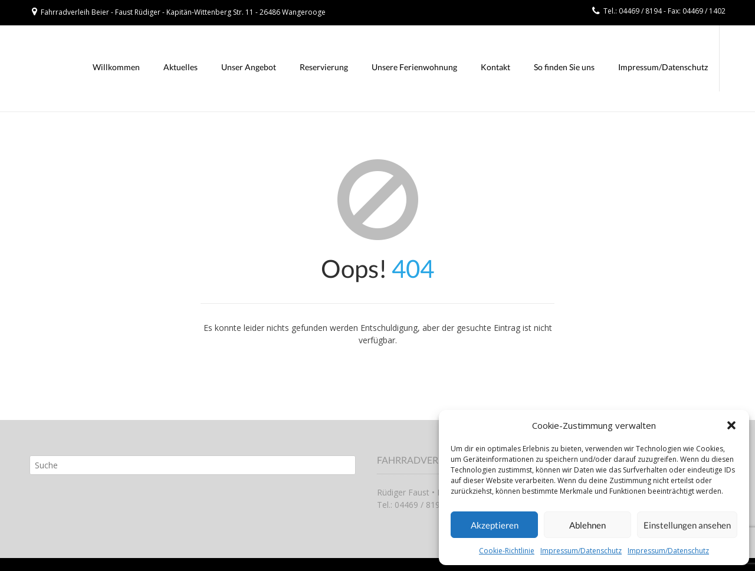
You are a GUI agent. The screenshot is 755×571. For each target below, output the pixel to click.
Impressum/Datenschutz (581, 551)
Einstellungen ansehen (687, 525)
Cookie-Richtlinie (506, 551)
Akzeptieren (494, 525)
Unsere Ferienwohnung (414, 67)
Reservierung (324, 67)
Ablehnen (587, 525)
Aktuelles (180, 67)
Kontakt (495, 67)
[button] (731, 425)
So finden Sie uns (564, 67)
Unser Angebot (248, 67)
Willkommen (116, 67)
